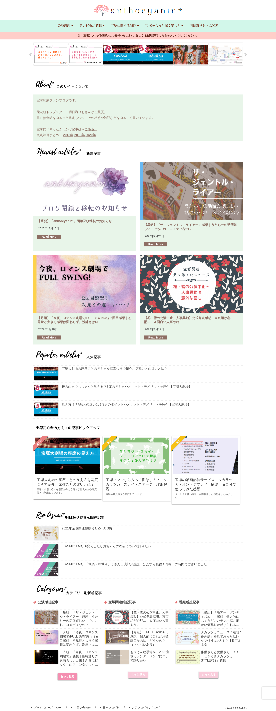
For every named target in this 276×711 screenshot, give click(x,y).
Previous (30, 55)
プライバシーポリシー (46, 705)
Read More (49, 236)
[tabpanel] (50, 54)
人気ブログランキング (144, 705)
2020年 (91, 135)
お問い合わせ (81, 705)
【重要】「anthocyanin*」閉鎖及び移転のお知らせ (74, 221)
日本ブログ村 (110, 705)
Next (246, 55)
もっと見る (67, 673)
